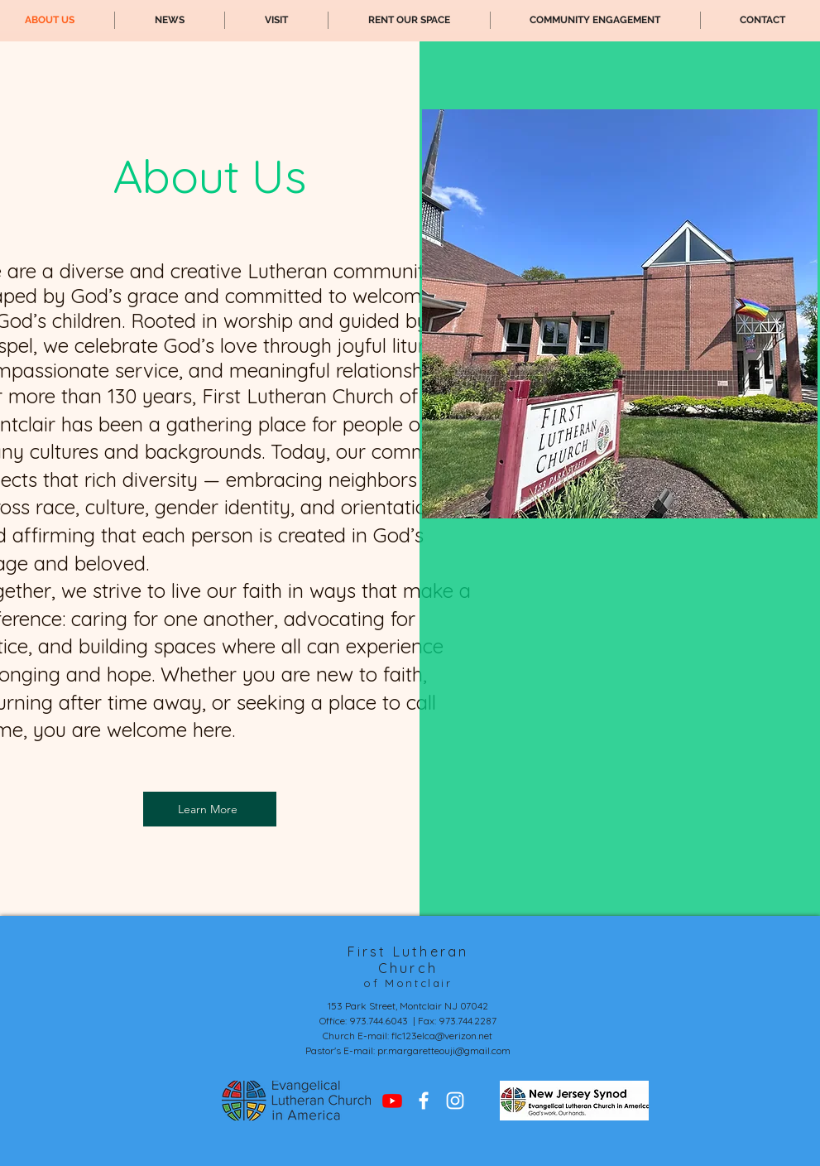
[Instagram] (455, 1100)
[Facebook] (423, 1100)
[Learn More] (209, 809)
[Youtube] (392, 1100)
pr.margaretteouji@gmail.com (444, 1050)
